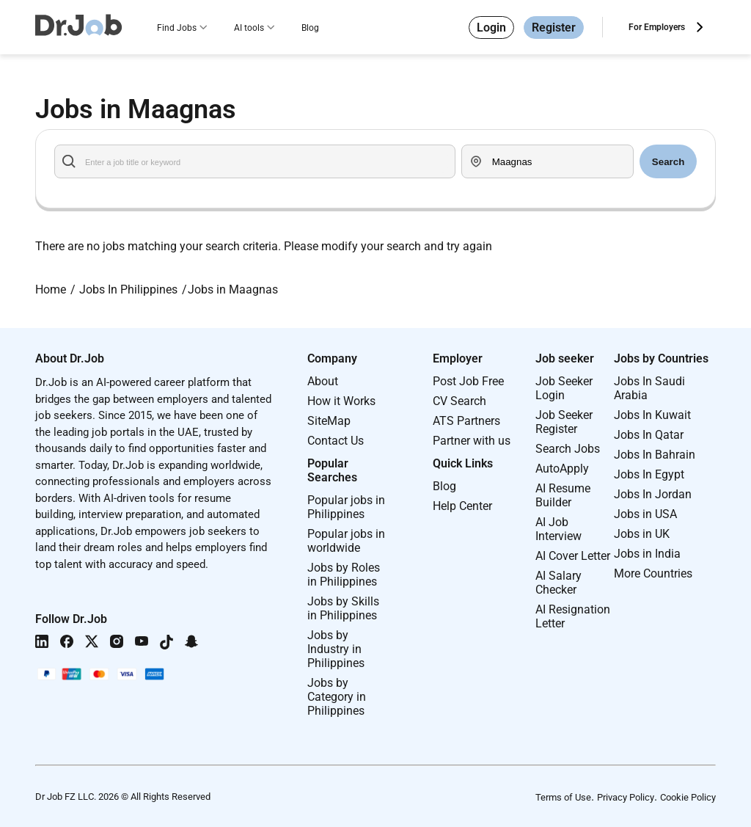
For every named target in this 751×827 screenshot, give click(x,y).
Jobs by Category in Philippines (336, 697)
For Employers (657, 27)
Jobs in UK (642, 534)
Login (491, 27)
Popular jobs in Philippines (346, 507)
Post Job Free (468, 381)
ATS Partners (466, 421)
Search (668, 161)
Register (554, 27)
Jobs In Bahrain (654, 455)
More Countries (653, 573)
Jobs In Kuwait (652, 415)
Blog (310, 28)
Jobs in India (647, 554)
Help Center (462, 506)
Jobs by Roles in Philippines (343, 575)
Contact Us (335, 441)
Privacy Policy (625, 797)
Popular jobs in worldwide (346, 541)
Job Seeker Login (564, 388)
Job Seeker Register (564, 422)
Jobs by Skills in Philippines (343, 608)
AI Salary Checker (558, 583)
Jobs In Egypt (649, 474)
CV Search (459, 401)
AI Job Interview (558, 529)
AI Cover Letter (572, 556)
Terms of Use (563, 797)
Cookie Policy (688, 797)
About (322, 381)
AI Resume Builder (562, 495)
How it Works (341, 401)
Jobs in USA (645, 514)
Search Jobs (567, 449)
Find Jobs (177, 28)
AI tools (249, 28)
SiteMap (329, 421)
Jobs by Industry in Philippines (335, 649)
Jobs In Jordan (653, 494)
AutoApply (562, 469)
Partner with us (471, 441)
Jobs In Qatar (649, 435)
